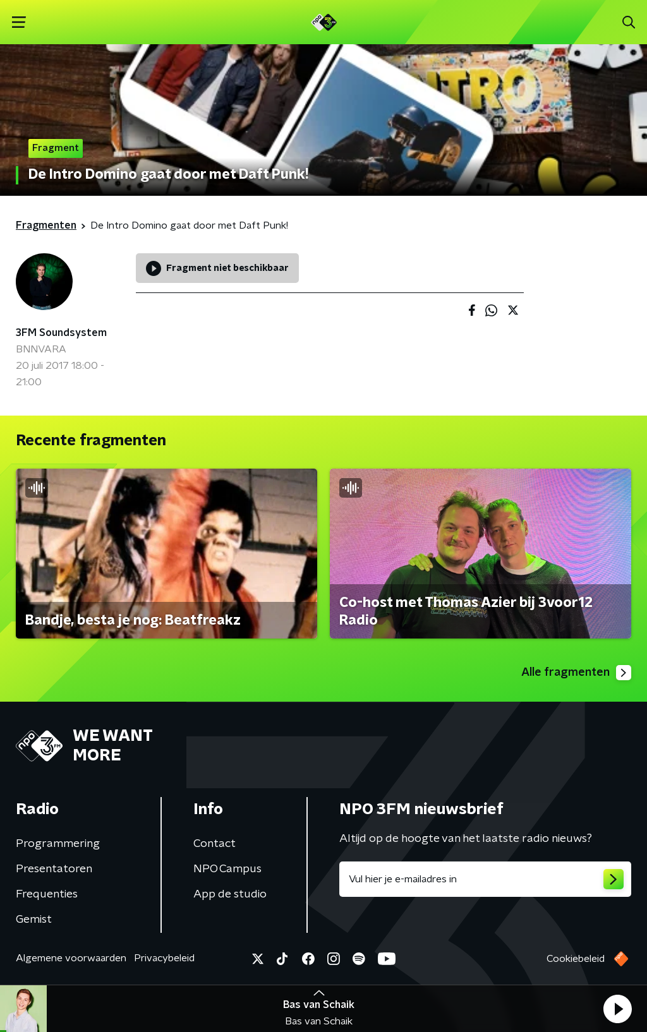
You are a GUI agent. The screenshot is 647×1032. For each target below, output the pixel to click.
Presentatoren (54, 869)
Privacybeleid (164, 958)
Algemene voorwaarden (71, 958)
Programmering (58, 843)
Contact (214, 843)
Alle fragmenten (576, 672)
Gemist (34, 919)
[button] (617, 1008)
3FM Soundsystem (61, 333)
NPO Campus (227, 869)
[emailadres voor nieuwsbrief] (485, 879)
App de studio (230, 894)
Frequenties (47, 894)
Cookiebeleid (576, 959)
